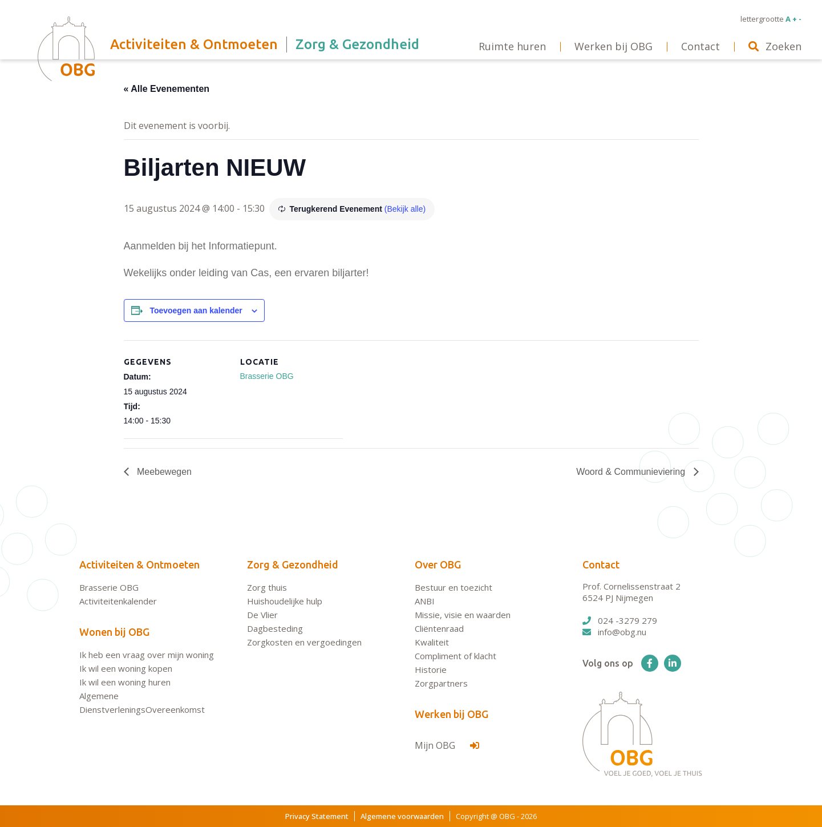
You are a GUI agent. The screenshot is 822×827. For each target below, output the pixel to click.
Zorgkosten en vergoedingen (304, 642)
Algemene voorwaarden (402, 816)
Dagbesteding (275, 628)
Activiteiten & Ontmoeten (139, 564)
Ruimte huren (512, 46)
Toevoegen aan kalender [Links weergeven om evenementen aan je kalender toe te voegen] (195, 310)
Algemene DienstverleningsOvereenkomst (142, 702)
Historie (431, 669)
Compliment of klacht (455, 655)
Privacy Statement (317, 816)
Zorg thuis (267, 587)
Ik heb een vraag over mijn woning (146, 654)
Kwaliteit (432, 642)
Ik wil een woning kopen (125, 668)
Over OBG (438, 564)
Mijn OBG (447, 745)
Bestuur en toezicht (453, 587)
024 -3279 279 (619, 620)
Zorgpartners (441, 683)
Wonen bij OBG (114, 632)
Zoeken (774, 46)
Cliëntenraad (439, 628)
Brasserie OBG (267, 376)
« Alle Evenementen (167, 89)
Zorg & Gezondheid (292, 564)
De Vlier (262, 614)
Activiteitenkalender (118, 601)
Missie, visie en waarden (463, 614)
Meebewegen (163, 472)
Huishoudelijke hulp (284, 601)
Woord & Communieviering (631, 472)
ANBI (425, 601)
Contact (600, 564)
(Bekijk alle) (405, 208)
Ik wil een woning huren (125, 682)
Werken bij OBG (451, 714)
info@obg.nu (614, 632)
